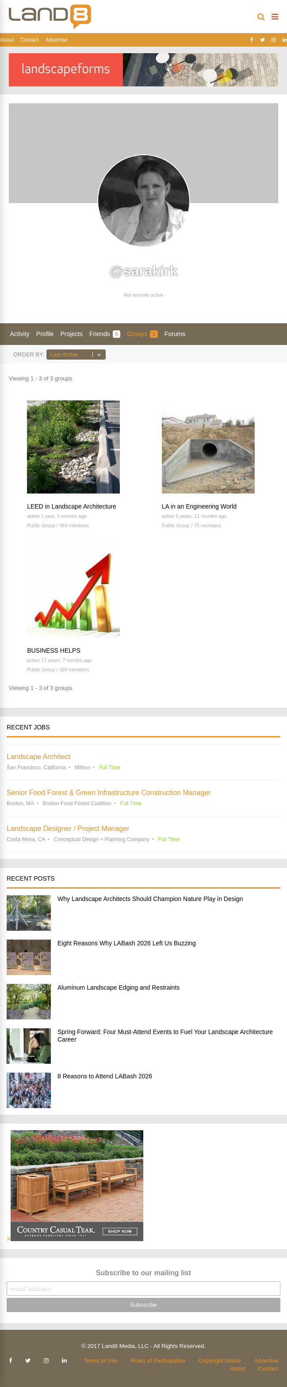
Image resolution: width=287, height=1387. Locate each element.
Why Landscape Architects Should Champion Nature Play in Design (150, 898)
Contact (29, 40)
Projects (72, 333)
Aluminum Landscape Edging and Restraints (118, 987)
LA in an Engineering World (199, 506)
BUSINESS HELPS (53, 650)
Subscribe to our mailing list (143, 1273)
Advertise (57, 40)
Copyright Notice (220, 1360)
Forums (175, 333)
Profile (45, 333)
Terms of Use (101, 1360)
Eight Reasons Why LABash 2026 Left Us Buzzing (126, 943)
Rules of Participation (158, 1360)
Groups (142, 334)
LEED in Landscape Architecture (71, 506)
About (7, 40)
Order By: (29, 354)
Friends (104, 334)
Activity (20, 333)
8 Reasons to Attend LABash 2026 (104, 1076)
